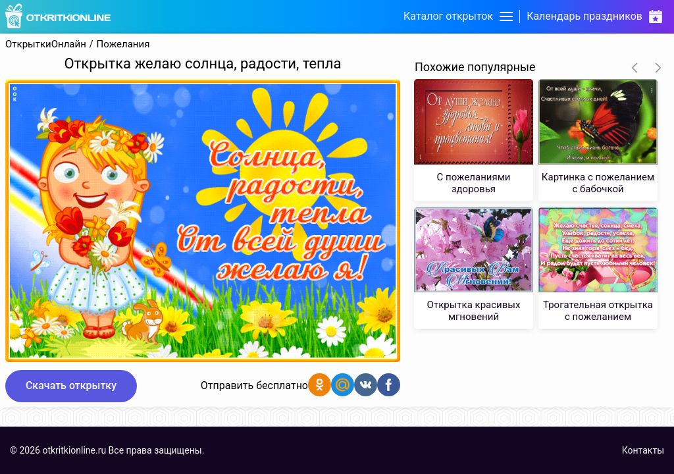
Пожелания (123, 44)
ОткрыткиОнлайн (45, 44)
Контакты (643, 450)
